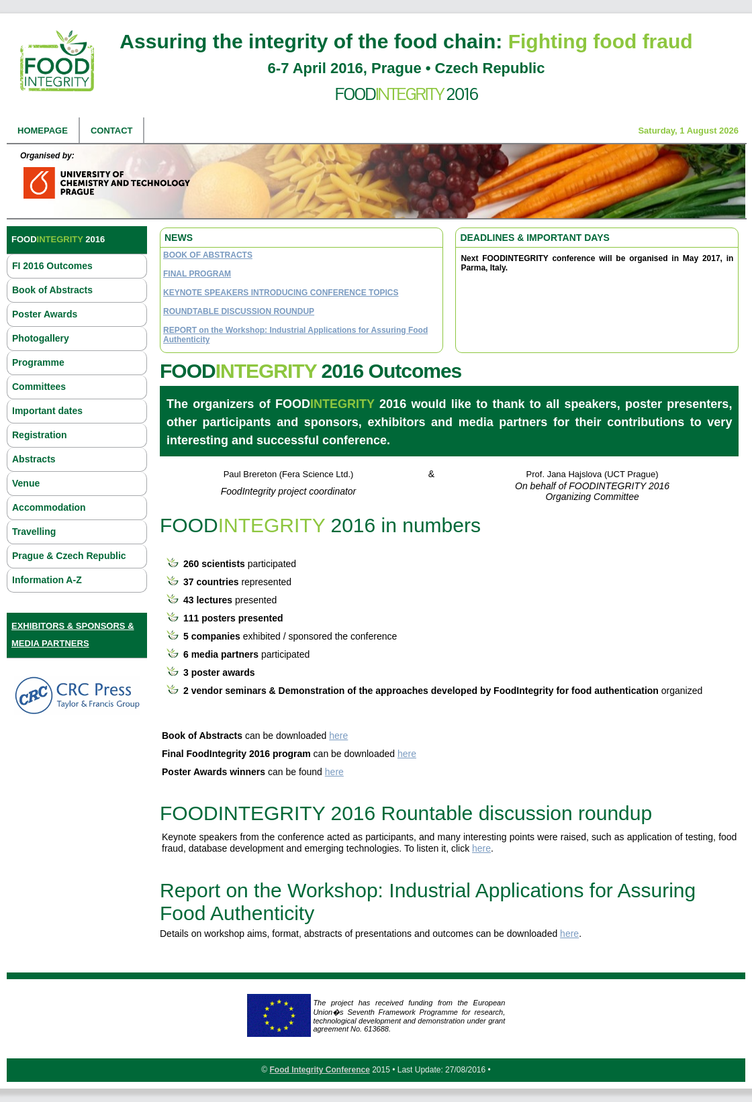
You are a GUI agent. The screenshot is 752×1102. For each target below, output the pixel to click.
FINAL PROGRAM (197, 274)
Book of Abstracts (52, 290)
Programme (38, 362)
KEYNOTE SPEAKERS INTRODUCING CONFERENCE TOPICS (280, 292)
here (338, 735)
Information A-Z (47, 579)
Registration (39, 435)
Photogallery (40, 338)
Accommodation (49, 507)
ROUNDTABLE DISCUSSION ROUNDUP (238, 311)
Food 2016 (406, 94)
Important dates (47, 410)
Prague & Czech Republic (69, 555)
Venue (26, 483)
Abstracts (34, 459)
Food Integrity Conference (319, 1069)
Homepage (42, 131)
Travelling (34, 531)
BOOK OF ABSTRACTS (207, 255)
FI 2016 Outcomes (52, 265)
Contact (112, 131)
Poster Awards (44, 314)
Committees (39, 386)
